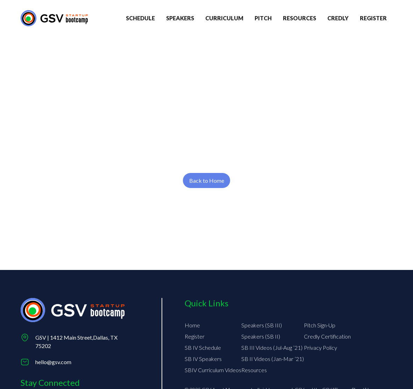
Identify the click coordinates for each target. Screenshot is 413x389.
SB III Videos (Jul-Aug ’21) (271, 347)
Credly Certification (327, 336)
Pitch (263, 18)
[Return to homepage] (54, 18)
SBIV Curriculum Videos (213, 370)
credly (338, 18)
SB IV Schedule (203, 347)
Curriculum (224, 18)
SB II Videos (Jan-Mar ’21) (272, 358)
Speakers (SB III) (261, 325)
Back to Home (206, 180)
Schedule (140, 18)
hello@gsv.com (53, 362)
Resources (299, 18)
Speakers (180, 18)
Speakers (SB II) (260, 336)
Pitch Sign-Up (319, 325)
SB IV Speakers (203, 358)
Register (195, 336)
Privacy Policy (320, 347)
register (373, 18)
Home (192, 325)
